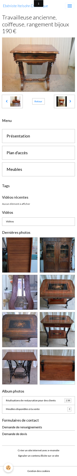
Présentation (18, 136)
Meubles (14, 169)
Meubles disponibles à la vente (38, 409)
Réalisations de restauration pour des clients (38, 400)
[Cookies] (8, 467)
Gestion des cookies (38, 471)
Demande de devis (14, 434)
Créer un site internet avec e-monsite (38, 450)
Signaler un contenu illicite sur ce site (38, 455)
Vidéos (10, 221)
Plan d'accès (17, 152)
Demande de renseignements (22, 427)
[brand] (25, 6)
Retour (38, 101)
